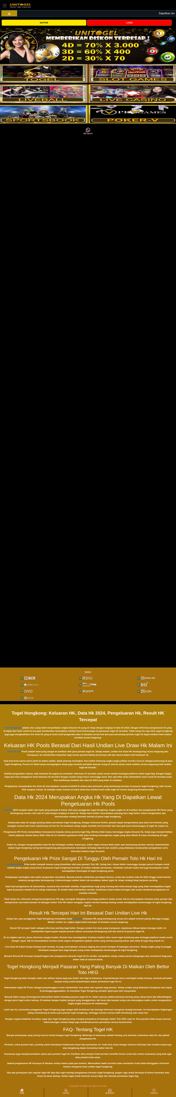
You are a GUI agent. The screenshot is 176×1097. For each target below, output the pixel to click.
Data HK (8, 810)
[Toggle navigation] (4, 5)
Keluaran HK (14, 751)
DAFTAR (44, 23)
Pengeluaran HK (15, 864)
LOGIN (129, 23)
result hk (77, 918)
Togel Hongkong (13, 727)
